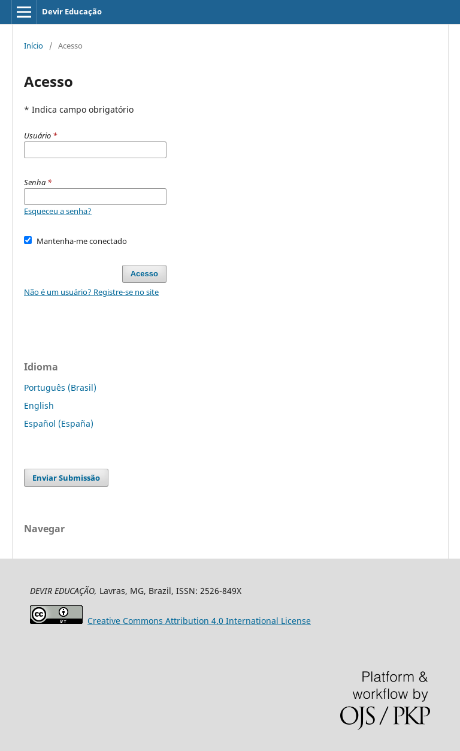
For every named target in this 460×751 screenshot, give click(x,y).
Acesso (144, 273)
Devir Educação (72, 11)
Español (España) (58, 423)
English (39, 405)
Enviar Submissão (66, 477)
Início (33, 45)
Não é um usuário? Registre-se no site (91, 291)
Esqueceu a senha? (58, 211)
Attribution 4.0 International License (199, 620)
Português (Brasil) (60, 387)
